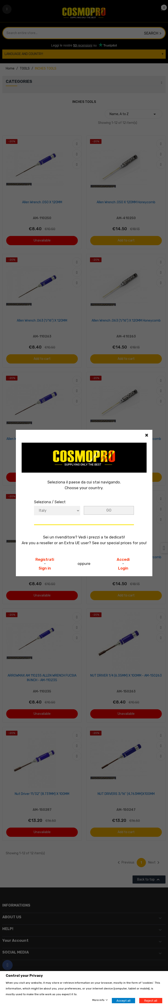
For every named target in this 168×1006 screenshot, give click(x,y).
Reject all (150, 1000)
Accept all (123, 1000)
